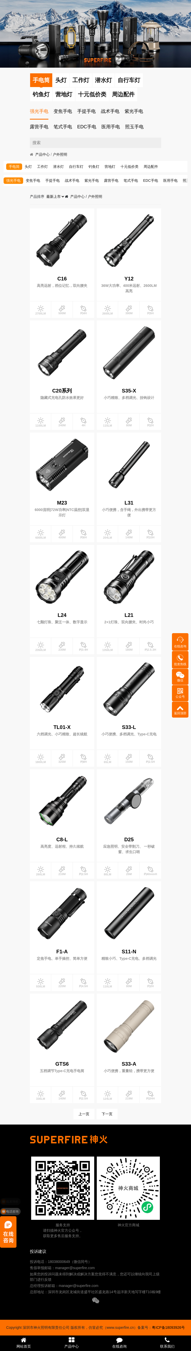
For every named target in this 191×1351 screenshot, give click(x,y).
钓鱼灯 (41, 94)
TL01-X (62, 727)
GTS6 (62, 1064)
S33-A (129, 1064)
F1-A (62, 951)
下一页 (107, 1114)
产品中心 (42, 154)
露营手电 (39, 126)
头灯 (61, 80)
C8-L (62, 839)
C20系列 (62, 391)
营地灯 (63, 94)
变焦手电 (63, 111)
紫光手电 (134, 111)
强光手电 (39, 111)
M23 (62, 503)
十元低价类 (92, 94)
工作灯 (80, 80)
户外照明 (60, 154)
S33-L (129, 727)
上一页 (84, 1114)
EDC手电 (86, 126)
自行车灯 (129, 80)
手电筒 (41, 80)
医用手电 (110, 126)
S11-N (129, 951)
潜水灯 (103, 80)
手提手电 (86, 111)
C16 (62, 278)
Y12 (129, 278)
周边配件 (123, 94)
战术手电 (110, 111)
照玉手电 (134, 126)
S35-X (129, 391)
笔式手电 (63, 126)
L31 (129, 503)
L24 (62, 615)
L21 (129, 615)
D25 (129, 839)
